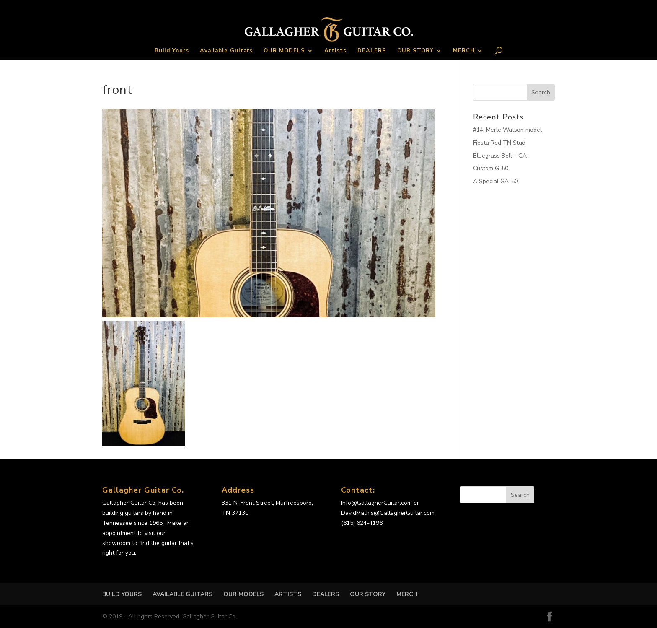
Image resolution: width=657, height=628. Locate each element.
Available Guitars (226, 51)
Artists (335, 51)
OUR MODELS (284, 51)
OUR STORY (415, 51)
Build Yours (172, 51)
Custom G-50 (490, 168)
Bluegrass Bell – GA (500, 156)
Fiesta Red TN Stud (499, 143)
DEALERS (371, 51)
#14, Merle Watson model (507, 130)
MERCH (464, 51)
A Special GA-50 (495, 181)
